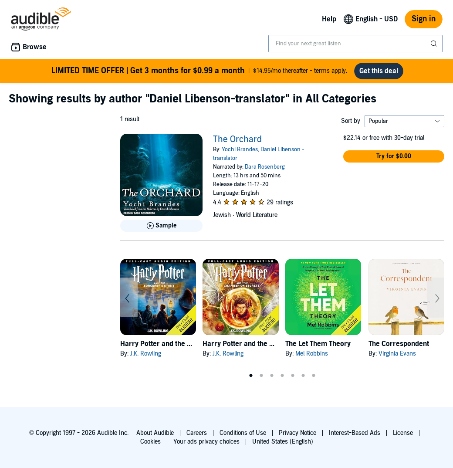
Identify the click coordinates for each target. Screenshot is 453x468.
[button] (393, 156)
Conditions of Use (243, 433)
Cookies (150, 441)
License (403, 433)
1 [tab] (251, 375)
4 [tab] (282, 375)
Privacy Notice (297, 433)
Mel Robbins (311, 353)
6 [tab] (303, 375)
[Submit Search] (435, 43)
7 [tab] (313, 375)
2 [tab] (261, 375)
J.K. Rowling (145, 353)
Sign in (424, 19)
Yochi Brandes (240, 149)
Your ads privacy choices (206, 441)
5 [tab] (292, 375)
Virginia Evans (397, 353)
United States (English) (282, 441)
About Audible (155, 433)
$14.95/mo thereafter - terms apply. (199, 71)
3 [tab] (271, 375)
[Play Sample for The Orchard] (161, 226)
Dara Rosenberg (265, 166)
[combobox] (355, 43)
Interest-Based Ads (354, 433)
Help (329, 19)
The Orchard (237, 139)
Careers (196, 433)
